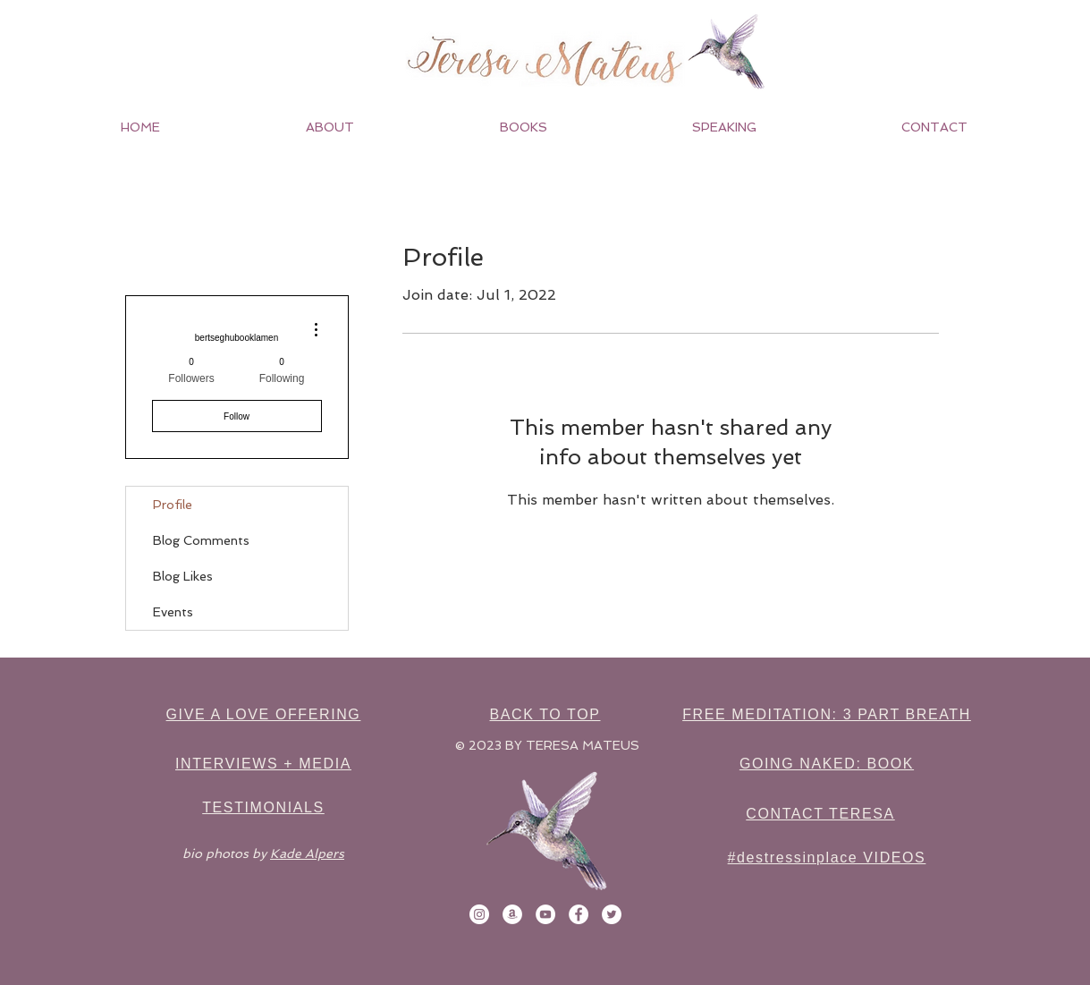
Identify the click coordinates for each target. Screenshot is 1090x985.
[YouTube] (545, 914)
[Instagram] (479, 914)
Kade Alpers (307, 853)
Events (173, 612)
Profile (172, 504)
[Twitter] (611, 914)
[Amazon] (512, 914)
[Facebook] (578, 914)
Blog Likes (183, 576)
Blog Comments (201, 540)
